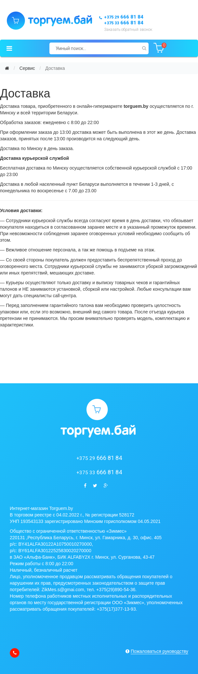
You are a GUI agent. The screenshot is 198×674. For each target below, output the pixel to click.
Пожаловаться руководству (159, 651)
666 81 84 (123, 17)
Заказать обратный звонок (128, 29)
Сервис (27, 68)
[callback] (15, 653)
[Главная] (7, 68)
